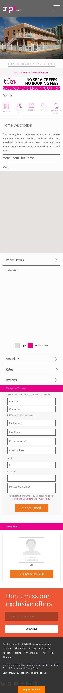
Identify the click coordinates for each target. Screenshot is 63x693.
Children (11, 471)
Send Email (31, 508)
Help (51, 652)
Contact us (44, 648)
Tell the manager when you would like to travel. (29, 394)
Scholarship (20, 648)
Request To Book (31, 689)
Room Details (15, 260)
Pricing (32, 648)
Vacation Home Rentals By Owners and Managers (27, 643)
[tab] (31, 260)
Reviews (11, 380)
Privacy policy (31, 652)
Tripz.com (24, 672)
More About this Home (18, 158)
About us (7, 652)
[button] (60, 20)
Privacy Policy (44, 498)
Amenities (12, 359)
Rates (9, 369)
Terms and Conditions (23, 498)
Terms (18, 652)
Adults (10, 458)
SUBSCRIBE (31, 628)
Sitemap (7, 657)
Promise (7, 648)
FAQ (44, 652)
